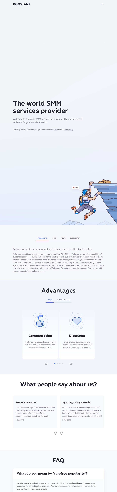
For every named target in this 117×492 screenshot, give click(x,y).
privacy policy (68, 130)
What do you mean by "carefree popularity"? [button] (52, 473)
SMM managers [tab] (63, 300)
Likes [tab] (54, 238)
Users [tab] (49, 300)
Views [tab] (63, 238)
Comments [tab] (74, 238)
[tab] (58, 473)
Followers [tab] (42, 238)
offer (56, 130)
